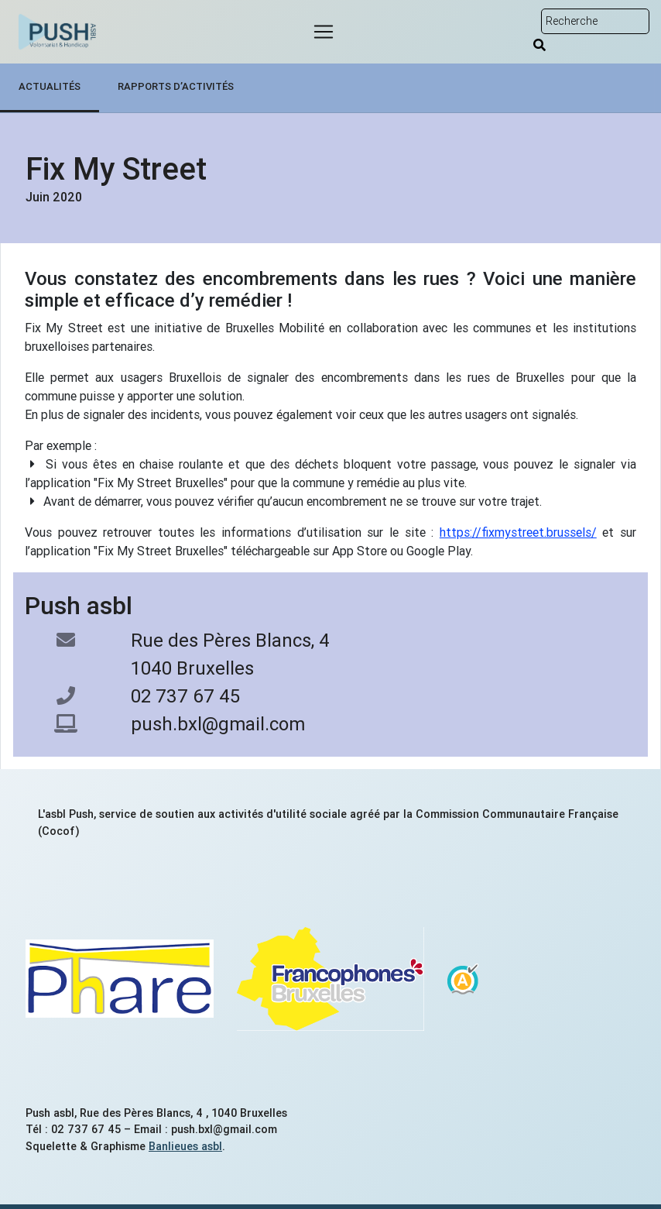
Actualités (49, 86)
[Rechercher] (539, 45)
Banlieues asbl (185, 1146)
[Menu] (323, 31)
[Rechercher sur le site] (595, 21)
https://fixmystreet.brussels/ (518, 532)
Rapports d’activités (176, 86)
